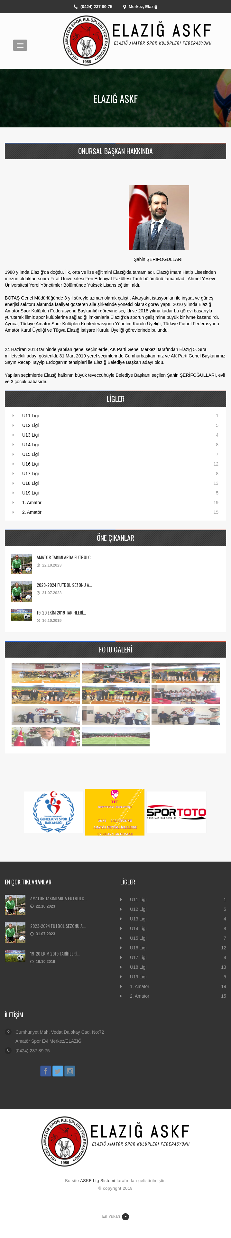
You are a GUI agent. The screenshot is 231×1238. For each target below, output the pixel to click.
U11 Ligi (30, 415)
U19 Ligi (30, 492)
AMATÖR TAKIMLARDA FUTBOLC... (65, 557)
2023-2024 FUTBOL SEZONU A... (64, 584)
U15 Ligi (30, 454)
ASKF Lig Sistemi (97, 1180)
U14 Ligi (30, 444)
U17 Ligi (30, 473)
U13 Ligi (30, 435)
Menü (20, 45)
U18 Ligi (30, 483)
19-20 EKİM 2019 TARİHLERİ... (61, 612)
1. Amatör (32, 502)
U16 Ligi (30, 464)
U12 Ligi (30, 425)
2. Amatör (32, 512)
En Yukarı (115, 1216)
